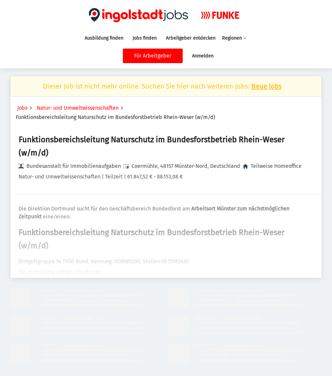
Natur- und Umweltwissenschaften (78, 108)
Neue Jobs (266, 86)
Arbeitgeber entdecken (190, 38)
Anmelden (202, 56)
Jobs (22, 108)
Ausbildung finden (104, 38)
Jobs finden (144, 38)
